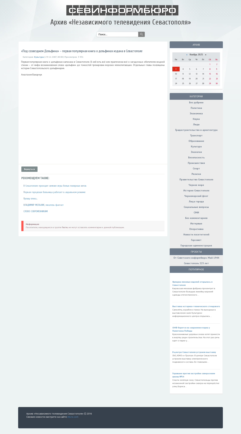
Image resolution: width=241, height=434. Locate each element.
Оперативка (196, 229)
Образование (196, 141)
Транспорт (196, 135)
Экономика (196, 113)
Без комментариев (196, 218)
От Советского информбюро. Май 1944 (196, 257)
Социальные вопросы (196, 207)
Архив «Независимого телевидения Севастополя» (120, 22)
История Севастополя (196, 190)
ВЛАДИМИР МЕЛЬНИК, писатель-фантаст (43, 204)
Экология (196, 152)
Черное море (196, 185)
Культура (196, 146)
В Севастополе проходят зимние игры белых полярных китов (54, 185)
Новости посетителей (196, 234)
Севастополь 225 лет (196, 263)
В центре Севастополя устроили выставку (194, 352)
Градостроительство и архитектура (196, 130)
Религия (196, 174)
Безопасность (196, 157)
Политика (196, 108)
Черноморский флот (196, 196)
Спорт (196, 168)
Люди (196, 124)
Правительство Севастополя (196, 179)
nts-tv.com (72, 416)
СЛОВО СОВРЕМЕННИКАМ (35, 211)
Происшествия (196, 163)
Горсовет (196, 240)
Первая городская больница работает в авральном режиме (54, 192)
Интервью (196, 223)
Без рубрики (196, 102)
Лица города (196, 201)
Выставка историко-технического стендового (196, 306)
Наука (196, 119)
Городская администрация (196, 245)
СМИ (196, 212)
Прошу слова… (30, 198)
